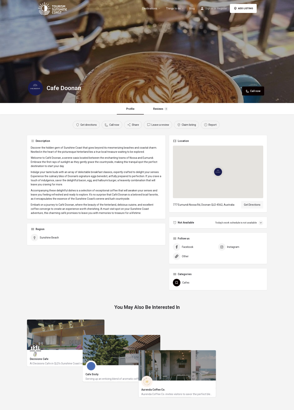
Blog (192, 8)
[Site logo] (52, 8)
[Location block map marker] (218, 172)
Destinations (149, 8)
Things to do (173, 8)
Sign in (209, 8)
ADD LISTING (243, 8)
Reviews (160, 109)
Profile (130, 108)
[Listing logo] (35, 88)
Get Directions (252, 204)
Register (222, 8)
